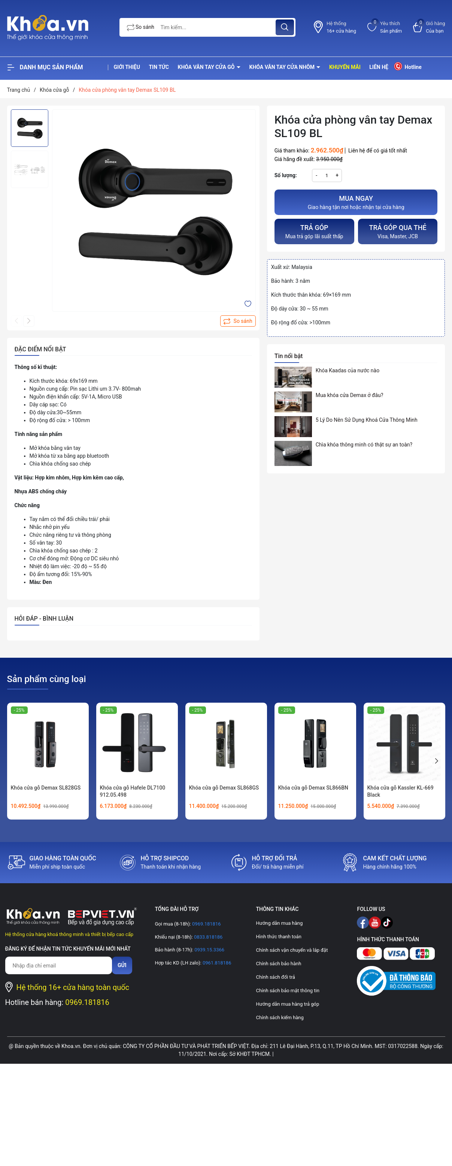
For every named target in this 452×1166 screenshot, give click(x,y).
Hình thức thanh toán (278, 936)
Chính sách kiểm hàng (279, 1017)
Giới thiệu (127, 67)
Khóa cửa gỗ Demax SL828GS (46, 788)
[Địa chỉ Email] (58, 965)
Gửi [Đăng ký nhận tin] (122, 965)
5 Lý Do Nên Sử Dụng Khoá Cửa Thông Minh (367, 420)
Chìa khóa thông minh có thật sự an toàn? (364, 445)
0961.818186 (216, 963)
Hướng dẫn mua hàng (279, 923)
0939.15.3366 (208, 950)
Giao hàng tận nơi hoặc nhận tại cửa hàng (356, 201)
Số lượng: (285, 175)
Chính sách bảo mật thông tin (287, 990)
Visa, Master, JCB (397, 230)
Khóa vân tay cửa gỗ (207, 67)
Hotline (407, 66)
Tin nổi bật (288, 356)
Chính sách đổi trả (275, 977)
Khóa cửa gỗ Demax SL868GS (224, 788)
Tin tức (159, 67)
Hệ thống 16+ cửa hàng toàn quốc (73, 987)
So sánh (141, 27)
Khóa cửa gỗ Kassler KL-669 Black (400, 791)
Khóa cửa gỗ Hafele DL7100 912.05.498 (133, 791)
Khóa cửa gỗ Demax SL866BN (313, 788)
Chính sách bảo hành (278, 963)
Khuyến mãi (345, 67)
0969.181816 (87, 1002)
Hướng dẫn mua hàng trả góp (287, 1004)
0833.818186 (208, 937)
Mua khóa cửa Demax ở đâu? (349, 395)
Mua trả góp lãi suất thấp (314, 230)
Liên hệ (378, 67)
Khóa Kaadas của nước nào (347, 370)
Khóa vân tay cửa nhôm (282, 67)
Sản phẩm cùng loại (46, 679)
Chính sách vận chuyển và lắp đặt (292, 950)
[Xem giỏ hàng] (429, 27)
